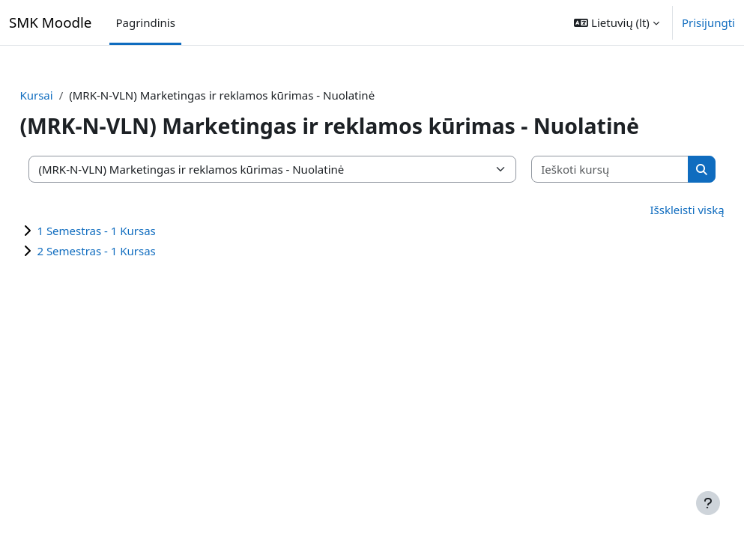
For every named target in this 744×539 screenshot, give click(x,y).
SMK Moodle (50, 22)
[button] (616, 22)
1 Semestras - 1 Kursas (129, 230)
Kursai (69, 95)
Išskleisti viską (654, 209)
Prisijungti (708, 22)
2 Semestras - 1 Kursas (129, 250)
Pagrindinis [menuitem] (145, 22)
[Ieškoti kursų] (586, 169)
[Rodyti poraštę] (708, 503)
